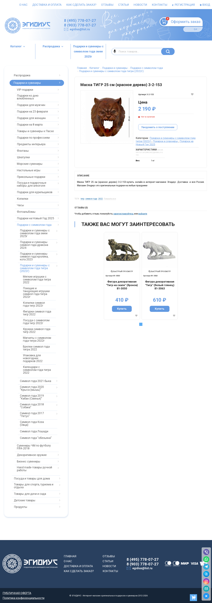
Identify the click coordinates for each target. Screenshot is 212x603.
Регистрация (183, 4)
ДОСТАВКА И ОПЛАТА (78, 566)
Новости (140, 4)
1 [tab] (140, 324)
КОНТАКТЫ (110, 571)
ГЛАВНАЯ (70, 556)
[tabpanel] (122, 276)
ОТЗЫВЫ (109, 556)
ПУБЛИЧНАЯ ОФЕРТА (17, 593)
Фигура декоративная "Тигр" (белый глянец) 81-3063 (159, 285)
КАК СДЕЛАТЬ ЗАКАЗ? (79, 571)
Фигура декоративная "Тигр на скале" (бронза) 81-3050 (122, 285)
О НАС (68, 561)
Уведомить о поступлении (157, 127)
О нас (23, 4)
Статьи (123, 4)
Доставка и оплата (46, 4)
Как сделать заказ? (81, 4)
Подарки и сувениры (165, 141)
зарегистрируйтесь (123, 213)
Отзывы (107, 4)
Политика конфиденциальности (23, 598)
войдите (142, 213)
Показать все (110, 199)
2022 (100, 199)
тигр (82, 199)
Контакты (159, 4)
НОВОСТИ (109, 566)
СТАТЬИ (108, 561)
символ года (91, 199)
